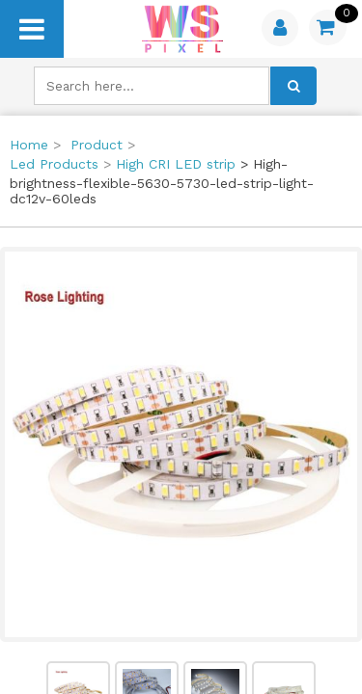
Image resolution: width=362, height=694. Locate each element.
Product (96, 144)
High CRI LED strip (176, 164)
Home (29, 144)
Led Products (54, 164)
